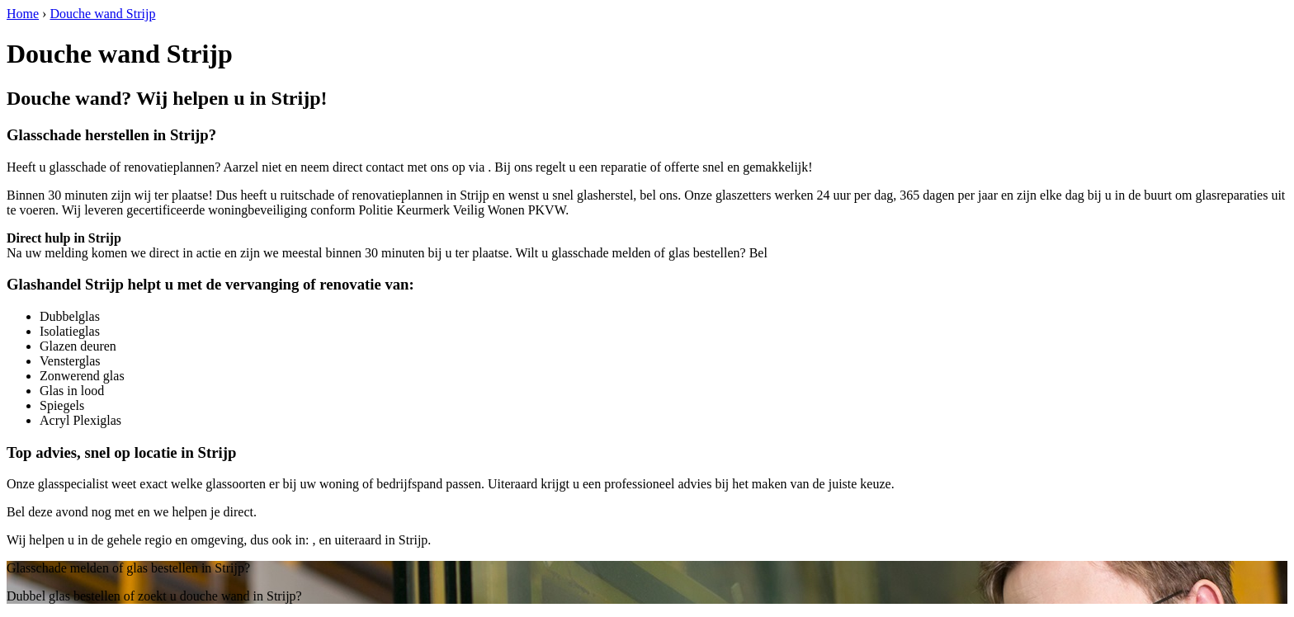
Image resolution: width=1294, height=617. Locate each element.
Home (23, 14)
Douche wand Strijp (102, 14)
